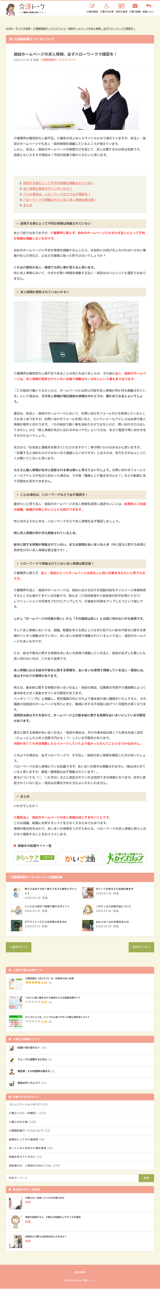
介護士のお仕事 (22, 1122)
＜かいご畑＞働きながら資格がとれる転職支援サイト (57, 998)
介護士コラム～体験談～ (27, 1114)
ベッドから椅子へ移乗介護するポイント (49, 907)
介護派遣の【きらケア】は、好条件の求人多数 (53, 978)
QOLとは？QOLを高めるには (114, 922)
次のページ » (141, 947)
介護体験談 (92, 11)
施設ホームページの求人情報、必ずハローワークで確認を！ (102, 29)
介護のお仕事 (107, 11)
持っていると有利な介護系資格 (31, 1149)
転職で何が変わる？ (34, 1048)
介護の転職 (135, 11)
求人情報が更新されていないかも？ (47, 189)
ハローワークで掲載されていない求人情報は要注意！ (60, 200)
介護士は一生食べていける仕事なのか (48, 1198)
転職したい (148, 11)
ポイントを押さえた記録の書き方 (116, 889)
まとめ (27, 205)
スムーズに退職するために (37, 1059)
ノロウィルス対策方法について (115, 907)
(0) (50, 1002)
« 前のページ (19, 947)
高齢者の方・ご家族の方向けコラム (34, 1166)
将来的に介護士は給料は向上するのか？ (49, 1237)
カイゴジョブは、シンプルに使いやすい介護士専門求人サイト (63, 1017)
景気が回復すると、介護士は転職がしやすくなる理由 (57, 1218)
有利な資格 (121, 11)
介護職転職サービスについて (49, 29)
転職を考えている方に (25, 1157)
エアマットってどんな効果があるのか (47, 922)
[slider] (33, 982)
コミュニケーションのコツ (28, 1105)
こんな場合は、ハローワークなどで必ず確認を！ (57, 194)
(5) (50, 983)
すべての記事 (22, 29)
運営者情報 (80, 1273)
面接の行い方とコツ (34, 1083)
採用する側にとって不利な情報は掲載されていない (58, 183)
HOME (9, 29)
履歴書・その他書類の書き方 (39, 1071)
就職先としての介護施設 (26, 1140)
